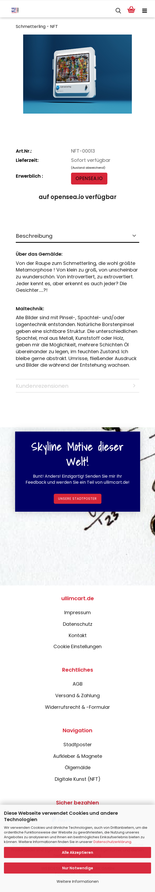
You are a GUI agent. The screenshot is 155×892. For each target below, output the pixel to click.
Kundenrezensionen (42, 386)
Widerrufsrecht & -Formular (77, 707)
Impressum (77, 612)
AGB (78, 684)
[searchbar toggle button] (118, 10)
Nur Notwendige (77, 868)
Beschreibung (34, 236)
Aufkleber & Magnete (77, 756)
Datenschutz (77, 624)
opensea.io (89, 178)
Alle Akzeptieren (77, 852)
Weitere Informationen (78, 881)
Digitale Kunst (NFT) (78, 779)
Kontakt (78, 635)
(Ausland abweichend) (88, 168)
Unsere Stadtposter (77, 499)
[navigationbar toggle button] (144, 10)
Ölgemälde (78, 767)
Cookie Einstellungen (77, 646)
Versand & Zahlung (77, 695)
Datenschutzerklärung (112, 841)
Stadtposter (77, 744)
